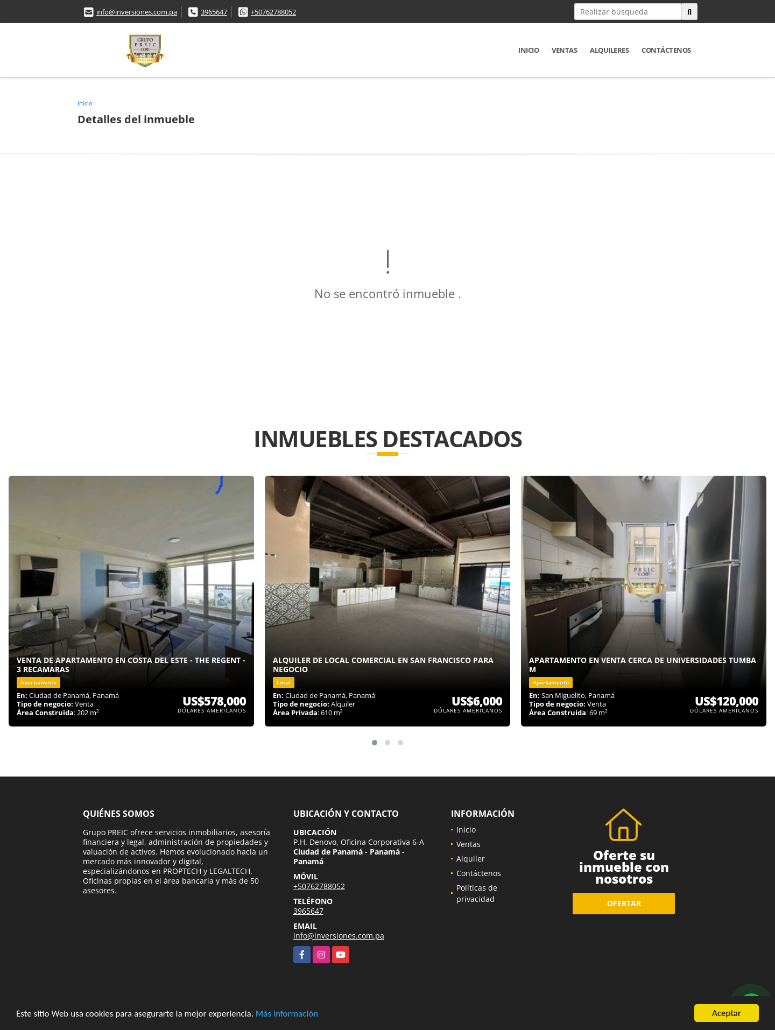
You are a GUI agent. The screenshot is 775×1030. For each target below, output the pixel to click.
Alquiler (470, 858)
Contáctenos (666, 50)
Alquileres (609, 50)
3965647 (214, 12)
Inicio (528, 50)
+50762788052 (273, 12)
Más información (287, 1014)
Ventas (564, 50)
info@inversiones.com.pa (136, 12)
